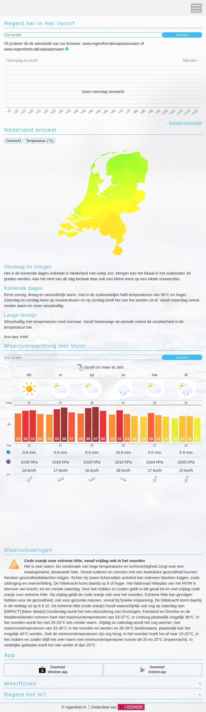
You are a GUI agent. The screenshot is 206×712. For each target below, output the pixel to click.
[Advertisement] (103, 501)
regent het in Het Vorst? (39, 23)
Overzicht (13, 141)
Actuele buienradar (185, 123)
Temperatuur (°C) (39, 141)
